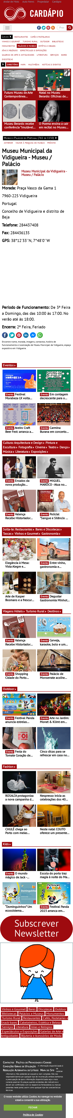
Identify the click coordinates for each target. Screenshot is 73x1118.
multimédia (33, 64)
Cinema (41, 447)
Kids (7, 844)
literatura (42, 54)
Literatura (22, 452)
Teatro (53, 447)
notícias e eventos (51, 64)
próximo (51, 142)
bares (64, 54)
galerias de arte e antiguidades (18, 54)
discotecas (7, 59)
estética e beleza (47, 45)
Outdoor (9, 689)
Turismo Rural (36, 611)
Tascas (8, 533)
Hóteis (19, 611)
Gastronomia (51, 533)
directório (12, 64)
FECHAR (32, 1107)
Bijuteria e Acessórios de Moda (41, 1036)
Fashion (9, 767)
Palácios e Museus (31, 1014)
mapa (23, 64)
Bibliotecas (9, 1014)
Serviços (7, 1027)
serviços (54, 54)
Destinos (54, 611)
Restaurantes (25, 529)
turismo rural (30, 41)
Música (9, 452)
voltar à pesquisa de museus (30, 142)
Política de (33, 1114)
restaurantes (21, 36)
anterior (8, 142)
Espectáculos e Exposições (20, 1031)
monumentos (8, 45)
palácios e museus (27, 45)
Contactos (8, 1062)
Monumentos (55, 1014)
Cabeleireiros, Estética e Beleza (40, 1022)
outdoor (44, 41)
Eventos (9, 365)
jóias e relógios (10, 50)
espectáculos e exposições (33, 50)
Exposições (39, 452)
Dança (65, 447)
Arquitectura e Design (29, 443)
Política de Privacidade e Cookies (33, 1062)
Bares (32, 1009)
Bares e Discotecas (48, 529)
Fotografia (26, 447)
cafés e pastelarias (40, 36)
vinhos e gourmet (11, 41)
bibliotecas (57, 41)
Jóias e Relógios (41, 1027)
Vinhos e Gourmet (28, 533)
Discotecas (45, 1009)
